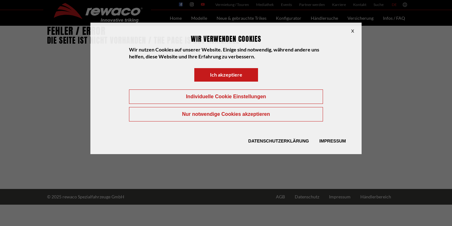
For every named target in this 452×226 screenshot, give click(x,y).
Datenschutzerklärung (278, 140)
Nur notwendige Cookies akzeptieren (226, 114)
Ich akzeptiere (226, 75)
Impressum (332, 140)
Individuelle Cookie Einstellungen (226, 96)
